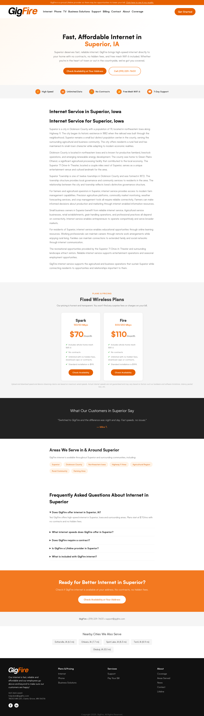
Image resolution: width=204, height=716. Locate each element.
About (126, 11)
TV (65, 11)
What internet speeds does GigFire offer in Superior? (82, 532)
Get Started (185, 11)
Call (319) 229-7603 (125, 71)
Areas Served (163, 678)
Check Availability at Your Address (85, 71)
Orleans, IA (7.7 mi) (90, 642)
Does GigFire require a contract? (71, 540)
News (160, 682)
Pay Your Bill (113, 678)
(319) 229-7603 (96, 619)
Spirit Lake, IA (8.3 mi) (116, 642)
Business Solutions (79, 11)
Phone (57, 11)
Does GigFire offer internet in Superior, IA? (76, 512)
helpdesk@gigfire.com (18, 696)
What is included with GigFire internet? (74, 556)
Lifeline (160, 691)
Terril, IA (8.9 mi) (141, 642)
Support (96, 11)
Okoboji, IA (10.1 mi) (102, 649)
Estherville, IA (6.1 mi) (64, 642)
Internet (48, 11)
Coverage (137, 11)
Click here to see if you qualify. (140, 2)
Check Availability (80, 372)
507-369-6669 (15, 693)
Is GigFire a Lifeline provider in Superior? (75, 548)
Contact (116, 11)
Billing (106, 11)
